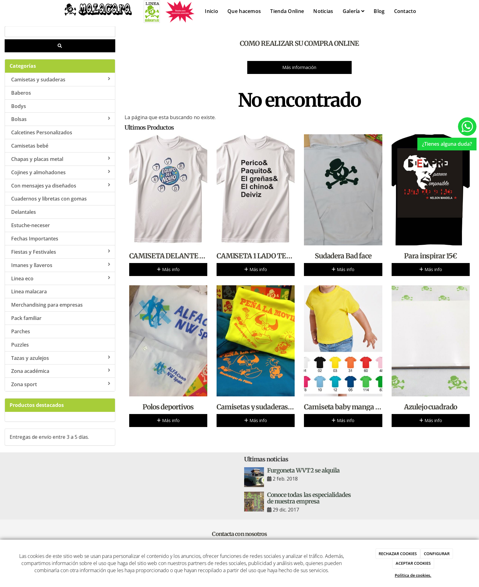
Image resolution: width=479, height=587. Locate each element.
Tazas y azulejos (60, 358)
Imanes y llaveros (60, 265)
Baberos (21, 92)
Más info (168, 269)
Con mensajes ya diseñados (60, 185)
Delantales (23, 212)
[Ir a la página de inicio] (92, 13)
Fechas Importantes (34, 238)
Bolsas (60, 119)
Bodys (18, 106)
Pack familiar (26, 318)
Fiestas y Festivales (60, 251)
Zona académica (60, 371)
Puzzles (20, 344)
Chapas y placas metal (60, 159)
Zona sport (60, 384)
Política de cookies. (413, 575)
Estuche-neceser (30, 225)
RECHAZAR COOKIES (398, 553)
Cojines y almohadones (60, 172)
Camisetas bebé (29, 145)
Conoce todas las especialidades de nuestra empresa (309, 498)
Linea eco (60, 278)
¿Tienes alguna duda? (447, 143)
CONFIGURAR (437, 553)
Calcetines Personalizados (41, 132)
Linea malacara (29, 291)
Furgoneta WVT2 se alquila (303, 470)
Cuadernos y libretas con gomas (49, 198)
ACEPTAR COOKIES (413, 563)
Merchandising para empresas (47, 304)
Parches (20, 331)
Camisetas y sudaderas (60, 79)
